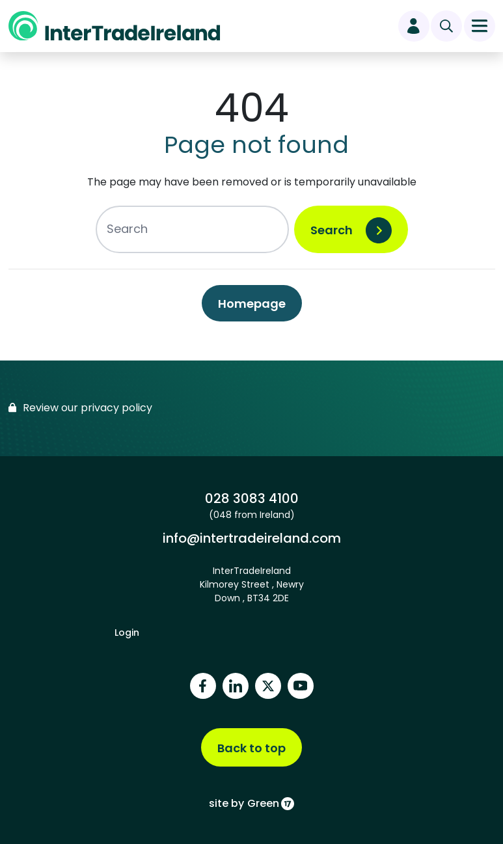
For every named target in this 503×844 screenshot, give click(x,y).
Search (331, 230)
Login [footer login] (127, 632)
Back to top (251, 748)
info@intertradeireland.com (251, 537)
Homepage (252, 303)
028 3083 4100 (251, 498)
